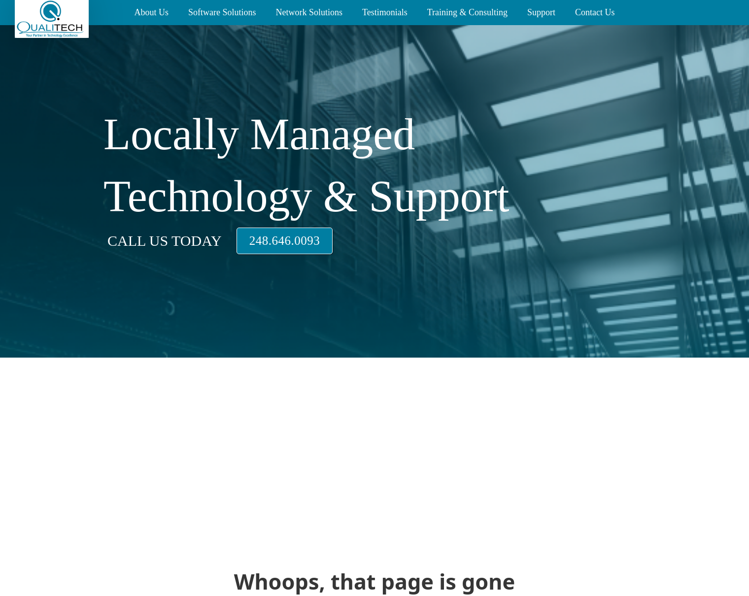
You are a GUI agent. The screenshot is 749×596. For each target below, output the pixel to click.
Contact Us (595, 12)
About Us (151, 12)
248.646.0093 (284, 240)
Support (541, 12)
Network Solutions (308, 12)
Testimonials (385, 12)
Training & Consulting (467, 12)
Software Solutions (222, 12)
